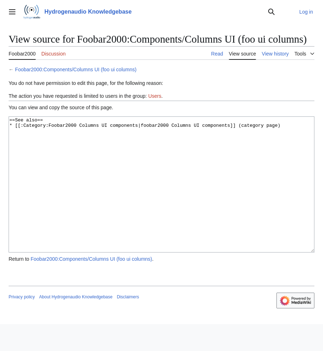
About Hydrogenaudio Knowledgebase (75, 323)
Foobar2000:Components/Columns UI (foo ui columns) (75, 69)
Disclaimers (128, 323)
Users (155, 96)
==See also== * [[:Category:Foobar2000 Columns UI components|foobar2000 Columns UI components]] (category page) (161, 197)
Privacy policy (22, 323)
